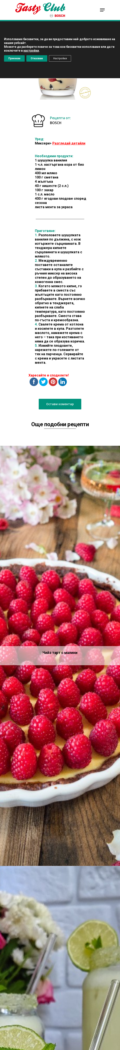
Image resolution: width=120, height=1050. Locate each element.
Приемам (14, 58)
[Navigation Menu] (102, 10)
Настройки (60, 58)
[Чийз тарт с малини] (60, 656)
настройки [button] (31, 50)
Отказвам (37, 58)
